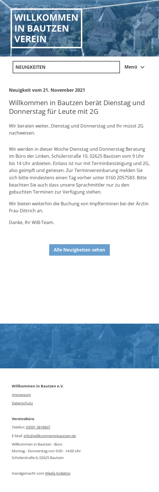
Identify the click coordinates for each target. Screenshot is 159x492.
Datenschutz (22, 403)
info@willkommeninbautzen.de (50, 435)
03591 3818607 (38, 427)
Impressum (21, 394)
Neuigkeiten (30, 67)
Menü (135, 67)
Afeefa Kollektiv (58, 473)
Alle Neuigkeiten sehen (79, 250)
